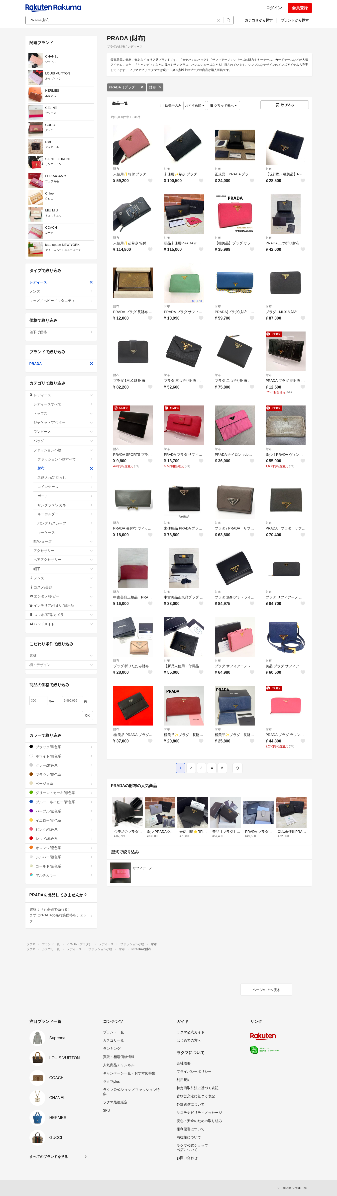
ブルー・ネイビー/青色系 (61, 802)
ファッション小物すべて (65, 459)
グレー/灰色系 (61, 765)
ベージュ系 (61, 783)
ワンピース (63, 432)
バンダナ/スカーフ (65, 523)
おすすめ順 (194, 105)
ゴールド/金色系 (61, 866)
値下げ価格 (61, 332)
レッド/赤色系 (61, 838)
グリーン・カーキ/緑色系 (61, 793)
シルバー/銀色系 (61, 857)
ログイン (274, 8)
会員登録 (300, 8)
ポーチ (65, 496)
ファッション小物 (63, 450)
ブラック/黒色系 (61, 747)
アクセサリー (63, 551)
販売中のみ (170, 105)
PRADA (61, 364)
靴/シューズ (63, 541)
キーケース (65, 532)
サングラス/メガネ (65, 505)
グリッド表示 (223, 105)
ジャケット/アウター (63, 422)
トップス (63, 413)
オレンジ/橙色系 (61, 848)
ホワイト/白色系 (61, 756)
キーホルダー (65, 514)
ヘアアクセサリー (63, 560)
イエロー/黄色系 (61, 820)
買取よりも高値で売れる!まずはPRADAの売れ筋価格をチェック (61, 915)
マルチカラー (61, 875)
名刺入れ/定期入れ (65, 477)
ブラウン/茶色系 (61, 774)
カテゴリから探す (259, 20)
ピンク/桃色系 (61, 829)
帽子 (63, 569)
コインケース (65, 487)
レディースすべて (63, 404)
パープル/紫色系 (61, 811)
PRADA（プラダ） (126, 87)
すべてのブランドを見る (48, 1157)
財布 (155, 87)
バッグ (63, 441)
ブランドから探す (295, 20)
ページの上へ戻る (266, 990)
